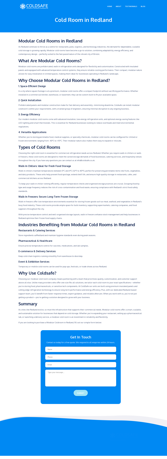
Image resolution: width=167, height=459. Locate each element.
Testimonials (131, 8)
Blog (143, 8)
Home (109, 8)
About (118, 8)
